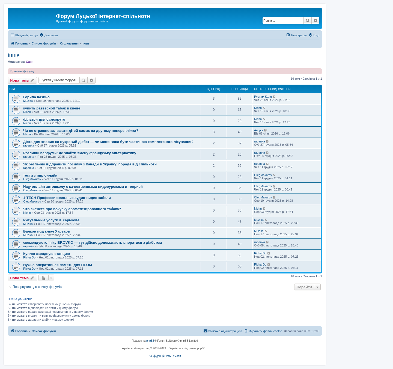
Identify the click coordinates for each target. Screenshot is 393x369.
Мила (27, 134)
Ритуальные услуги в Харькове (51, 220)
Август (258, 130)
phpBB (150, 340)
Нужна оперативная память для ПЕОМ (57, 265)
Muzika (28, 100)
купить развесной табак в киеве (51, 108)
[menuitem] (48, 35)
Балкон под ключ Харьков (46, 231)
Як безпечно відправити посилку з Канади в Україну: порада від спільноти (90, 164)
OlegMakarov (32, 179)
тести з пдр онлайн (40, 175)
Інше (14, 55)
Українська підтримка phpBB (187, 348)
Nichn (27, 112)
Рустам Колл (263, 96)
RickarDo (29, 257)
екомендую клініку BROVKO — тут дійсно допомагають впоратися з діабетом (92, 242)
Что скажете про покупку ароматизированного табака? (72, 209)
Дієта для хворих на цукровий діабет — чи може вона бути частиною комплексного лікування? (108, 142)
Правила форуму (22, 71)
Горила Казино (36, 97)
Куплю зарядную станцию (46, 254)
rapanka (28, 145)
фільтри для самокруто (44, 119)
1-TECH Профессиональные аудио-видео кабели (67, 198)
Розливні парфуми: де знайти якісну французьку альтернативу (79, 153)
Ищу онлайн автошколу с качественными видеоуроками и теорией (83, 186)
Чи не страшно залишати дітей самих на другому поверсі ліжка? (80, 131)
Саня (29, 61)
